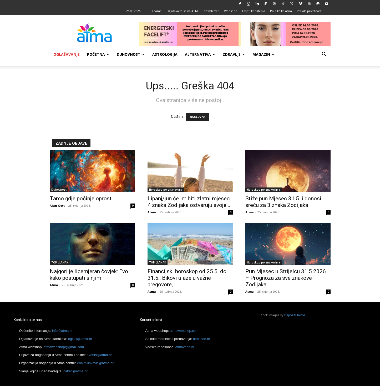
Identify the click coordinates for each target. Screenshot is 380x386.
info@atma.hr (62, 331)
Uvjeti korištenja (253, 11)
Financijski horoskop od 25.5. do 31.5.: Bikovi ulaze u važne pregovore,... (187, 278)
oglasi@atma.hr (80, 339)
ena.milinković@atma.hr (95, 363)
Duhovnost (131, 54)
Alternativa (200, 54)
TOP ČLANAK (59, 262)
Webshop (230, 11)
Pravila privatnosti (309, 11)
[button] (324, 54)
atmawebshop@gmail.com (64, 347)
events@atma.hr (99, 355)
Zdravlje (234, 54)
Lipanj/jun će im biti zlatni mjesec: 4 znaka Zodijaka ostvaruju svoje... (189, 201)
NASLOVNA (197, 117)
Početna (98, 54)
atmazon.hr (201, 339)
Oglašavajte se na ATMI (182, 11)
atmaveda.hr (184, 347)
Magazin (263, 54)
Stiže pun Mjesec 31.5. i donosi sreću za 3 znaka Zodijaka (283, 201)
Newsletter (211, 11)
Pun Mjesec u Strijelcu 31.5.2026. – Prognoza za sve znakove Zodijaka (286, 278)
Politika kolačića (281, 11)
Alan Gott (57, 205)
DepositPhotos (295, 315)
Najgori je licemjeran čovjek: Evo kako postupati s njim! (89, 274)
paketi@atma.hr (75, 371)
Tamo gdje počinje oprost (81, 198)
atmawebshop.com (184, 331)
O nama (155, 11)
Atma (152, 212)
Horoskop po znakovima (165, 189)
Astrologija (165, 54)
